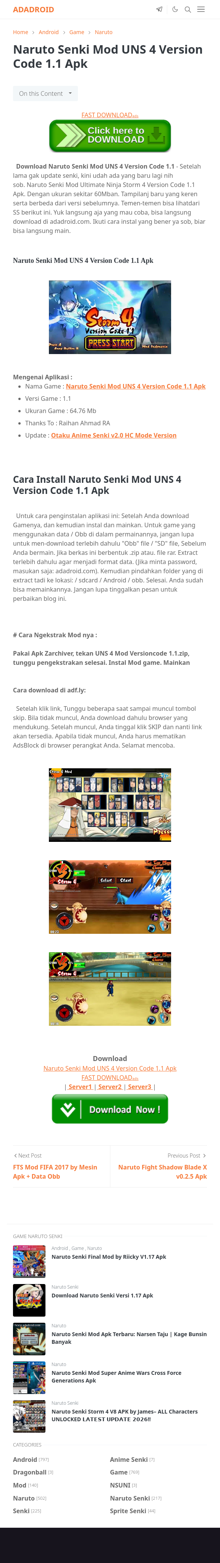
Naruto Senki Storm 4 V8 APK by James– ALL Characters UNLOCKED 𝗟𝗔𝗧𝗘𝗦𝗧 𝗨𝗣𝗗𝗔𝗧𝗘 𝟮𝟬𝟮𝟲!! (125, 1415)
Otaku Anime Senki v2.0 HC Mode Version (114, 435)
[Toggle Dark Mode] (175, 9)
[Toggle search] (188, 9)
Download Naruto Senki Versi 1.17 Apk (102, 1295)
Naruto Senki (65, 1287)
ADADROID (33, 9)
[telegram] (159, 9)
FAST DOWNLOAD (109, 115)
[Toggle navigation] (201, 9)
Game (78, 1248)
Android (60, 1248)
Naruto (94, 1248)
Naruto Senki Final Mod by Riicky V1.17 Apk (109, 1256)
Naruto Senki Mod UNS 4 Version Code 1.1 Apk (135, 386)
